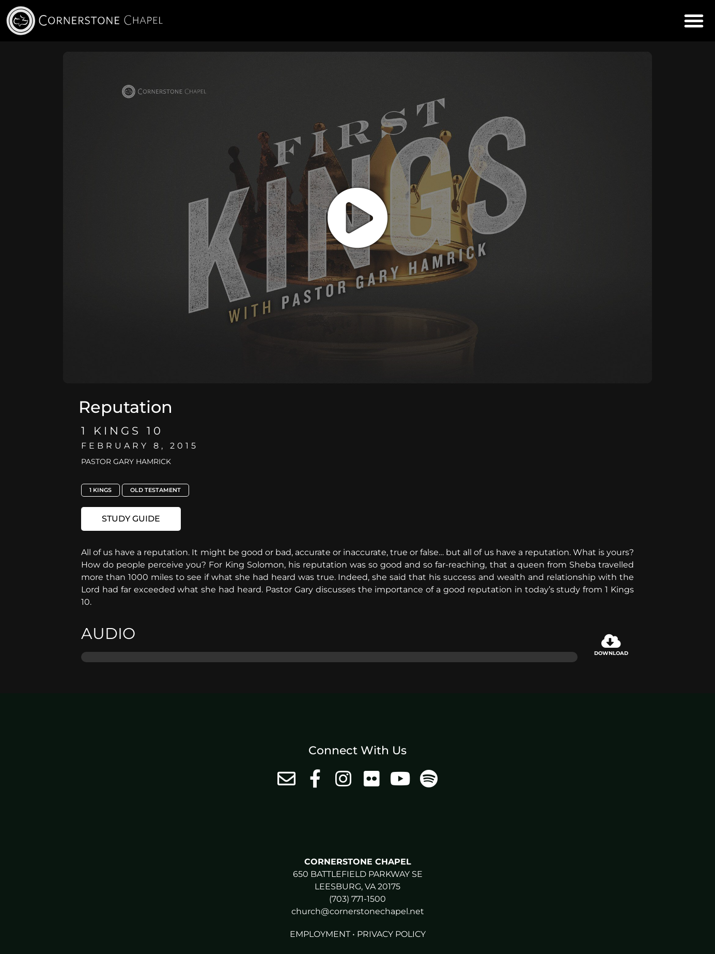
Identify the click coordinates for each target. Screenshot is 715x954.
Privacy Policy (391, 934)
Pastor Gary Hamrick (126, 461)
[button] (693, 20)
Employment (320, 934)
